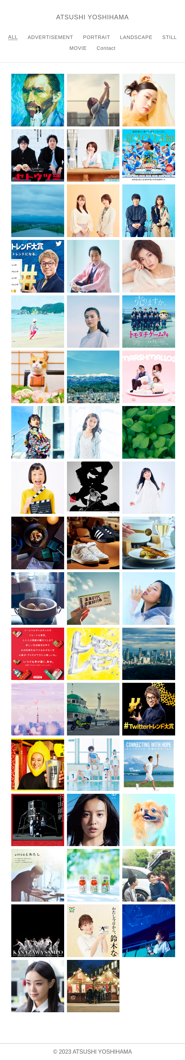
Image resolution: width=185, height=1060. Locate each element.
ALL (13, 37)
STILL (169, 37)
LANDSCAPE (136, 37)
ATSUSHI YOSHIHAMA (92, 17)
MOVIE (78, 48)
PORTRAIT (96, 37)
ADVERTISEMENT (50, 37)
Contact (106, 48)
